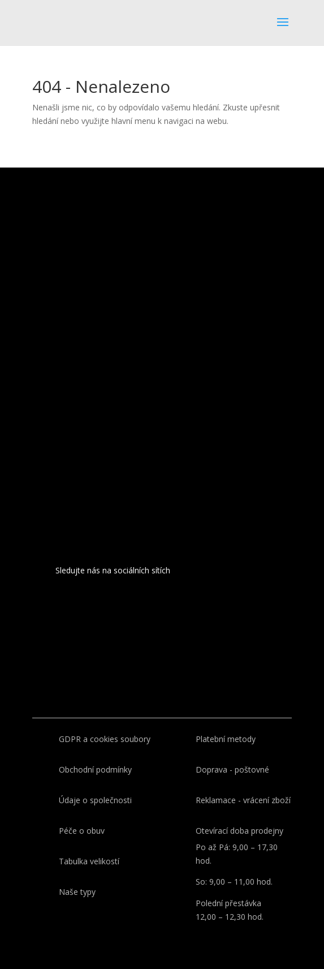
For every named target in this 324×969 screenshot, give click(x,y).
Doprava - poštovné (232, 769)
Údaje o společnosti (95, 800)
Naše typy (77, 891)
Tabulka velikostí (89, 861)
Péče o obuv (82, 830)
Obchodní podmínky (95, 769)
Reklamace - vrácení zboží (243, 800)
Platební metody (226, 739)
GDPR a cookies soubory (104, 739)
